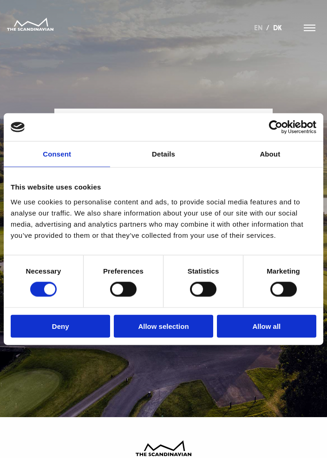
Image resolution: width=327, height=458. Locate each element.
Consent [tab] (57, 154)
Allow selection (163, 326)
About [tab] (270, 154)
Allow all (266, 326)
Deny (60, 326)
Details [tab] (163, 154)
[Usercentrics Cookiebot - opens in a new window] (275, 127)
